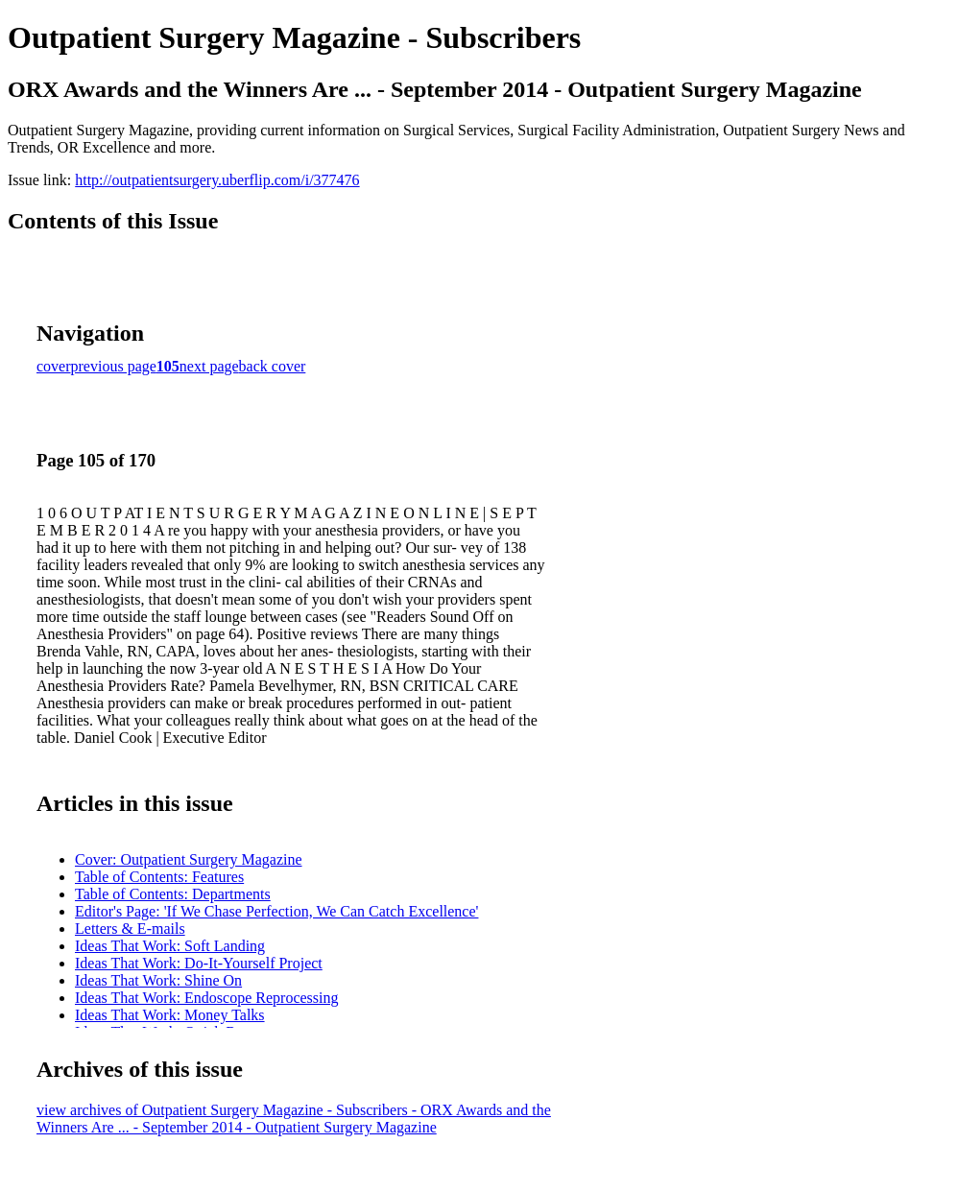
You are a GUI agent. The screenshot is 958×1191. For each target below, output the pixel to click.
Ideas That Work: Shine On (158, 980)
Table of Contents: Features (159, 877)
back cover (272, 366)
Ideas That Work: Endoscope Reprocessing (207, 997)
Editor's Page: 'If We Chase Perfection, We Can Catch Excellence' (276, 911)
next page (209, 366)
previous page (113, 366)
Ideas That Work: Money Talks (170, 1015)
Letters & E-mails (130, 928)
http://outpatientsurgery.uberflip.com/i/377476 (217, 180)
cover (53, 366)
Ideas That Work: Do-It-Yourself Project (199, 963)
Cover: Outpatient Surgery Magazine (188, 859)
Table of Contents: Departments (173, 894)
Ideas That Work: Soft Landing (170, 946)
